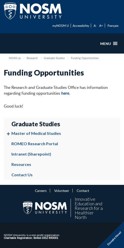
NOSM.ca (14, 58)
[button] (105, 43)
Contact (83, 190)
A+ (101, 25)
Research (32, 58)
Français (113, 25)
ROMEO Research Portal (34, 143)
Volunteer (61, 190)
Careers (41, 190)
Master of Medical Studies (36, 133)
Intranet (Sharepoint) (31, 154)
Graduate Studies (54, 58)
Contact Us (22, 174)
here (65, 93)
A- (95, 25)
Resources (21, 164)
